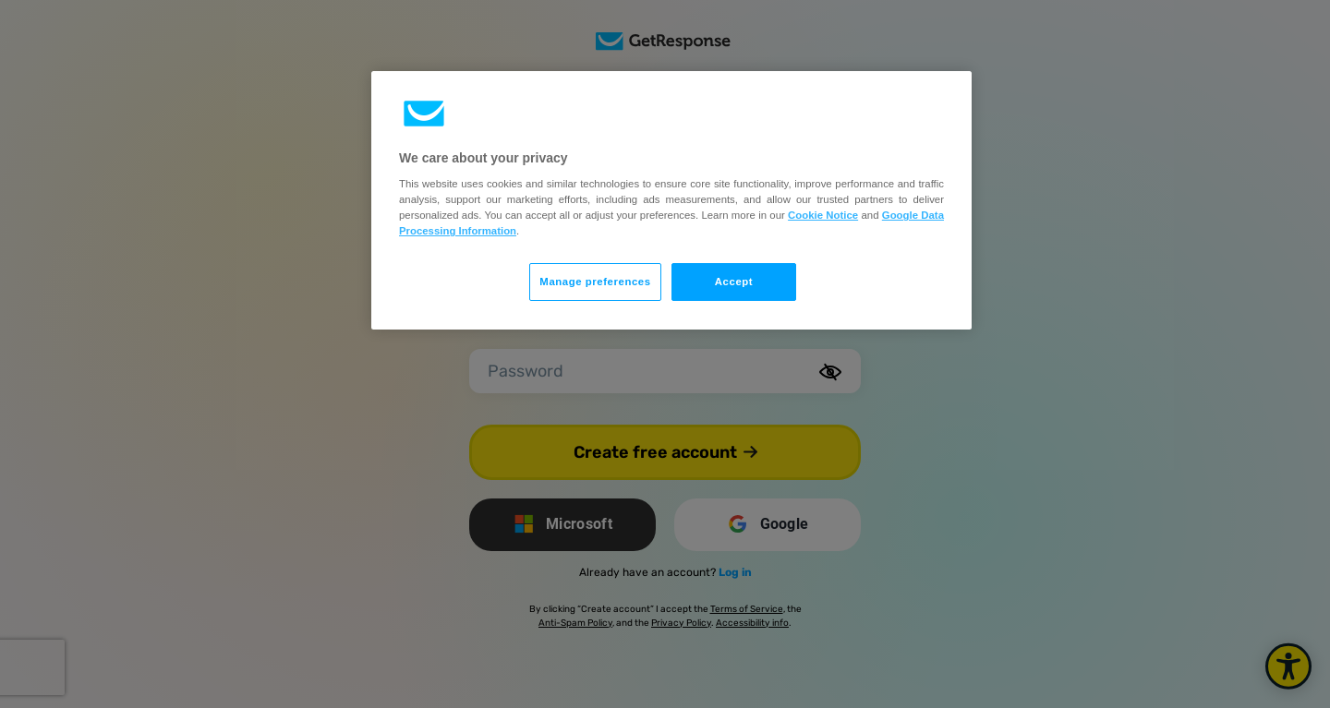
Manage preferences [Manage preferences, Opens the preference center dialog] (594, 281)
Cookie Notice (823, 215)
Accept (734, 281)
